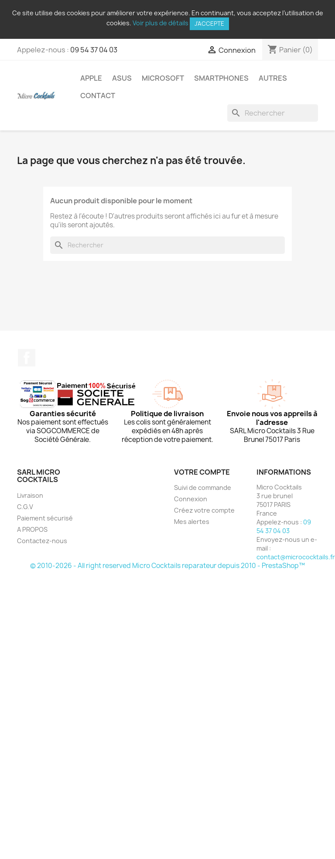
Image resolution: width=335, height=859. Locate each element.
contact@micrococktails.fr (295, 557)
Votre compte (202, 472)
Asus (122, 78)
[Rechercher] (272, 113)
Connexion (190, 499)
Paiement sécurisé (45, 518)
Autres (273, 78)
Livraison (30, 495)
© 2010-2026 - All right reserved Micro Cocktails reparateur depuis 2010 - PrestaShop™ (167, 565)
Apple (91, 78)
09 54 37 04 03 (93, 50)
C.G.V (25, 507)
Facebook (26, 357)
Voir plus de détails (160, 23)
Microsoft (163, 78)
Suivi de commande (202, 487)
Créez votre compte (204, 510)
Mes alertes (191, 521)
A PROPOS (32, 529)
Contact (97, 95)
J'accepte (209, 23)
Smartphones (221, 78)
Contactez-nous (42, 541)
